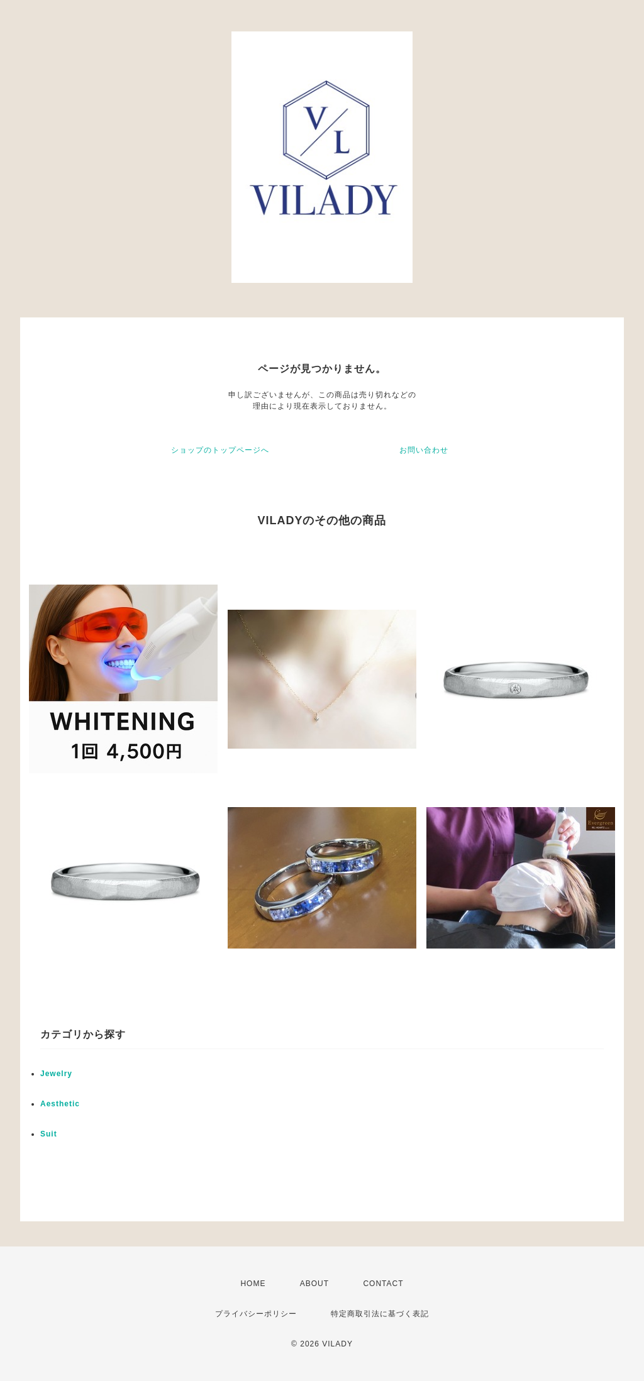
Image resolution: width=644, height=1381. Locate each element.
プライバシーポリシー (256, 1313)
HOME (252, 1283)
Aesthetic (60, 1103)
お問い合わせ (423, 450)
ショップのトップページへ (220, 450)
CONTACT (383, 1283)
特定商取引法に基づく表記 (380, 1313)
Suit (48, 1134)
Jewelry (56, 1073)
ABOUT (314, 1283)
